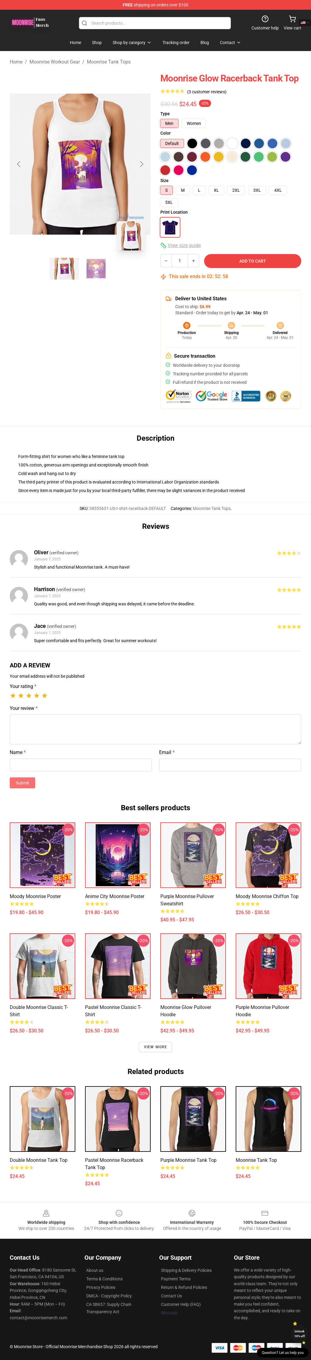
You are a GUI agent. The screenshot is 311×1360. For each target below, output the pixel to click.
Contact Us (171, 1295)
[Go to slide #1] (64, 269)
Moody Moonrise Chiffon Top (267, 896)
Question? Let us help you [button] (283, 1353)
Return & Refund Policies (184, 1287)
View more (155, 1047)
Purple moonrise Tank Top (188, 1160)
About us (94, 1270)
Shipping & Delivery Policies (186, 1270)
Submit (22, 782)
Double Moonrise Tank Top (38, 1160)
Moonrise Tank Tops (109, 62)
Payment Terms (175, 1278)
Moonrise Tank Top (256, 1160)
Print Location (174, 212)
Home (16, 62)
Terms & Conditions (104, 1278)
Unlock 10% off (299, 1334)
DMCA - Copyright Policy (109, 1295)
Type (165, 113)
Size (164, 180)
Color (165, 133)
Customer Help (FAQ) (181, 1304)
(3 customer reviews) (207, 91)
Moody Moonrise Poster (35, 896)
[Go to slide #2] (96, 269)
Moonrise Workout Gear (54, 62)
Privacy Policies (100, 1287)
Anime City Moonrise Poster (114, 896)
